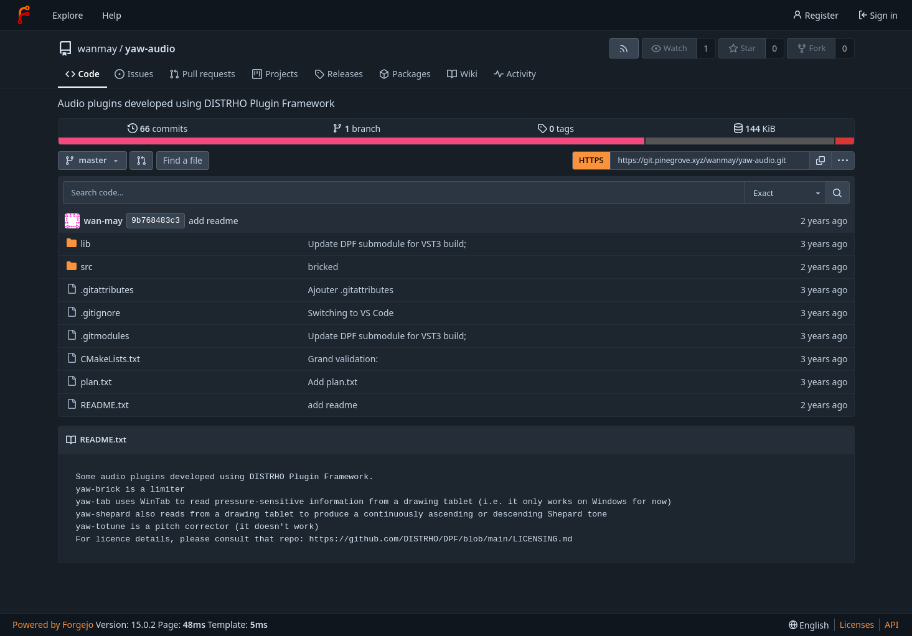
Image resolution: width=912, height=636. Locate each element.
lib (79, 244)
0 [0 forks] (844, 48)
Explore (67, 15)
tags (555, 128)
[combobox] (785, 193)
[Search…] (837, 193)
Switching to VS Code (351, 313)
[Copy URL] (820, 160)
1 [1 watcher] (705, 48)
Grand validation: (343, 359)
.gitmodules (98, 336)
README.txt (98, 405)
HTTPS (591, 160)
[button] (141, 160)
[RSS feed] (624, 48)
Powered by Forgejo (52, 624)
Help (111, 15)
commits (157, 128)
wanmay (98, 48)
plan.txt (89, 382)
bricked (323, 267)
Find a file (182, 160)
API (891, 624)
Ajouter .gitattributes (350, 290)
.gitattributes (100, 290)
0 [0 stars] (774, 48)
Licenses (857, 624)
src (80, 267)
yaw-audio (150, 48)
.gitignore (94, 313)
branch (356, 128)
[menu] (843, 160)
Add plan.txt (333, 382)
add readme (213, 221)
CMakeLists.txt (103, 359)
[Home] (23, 15)
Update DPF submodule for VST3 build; (387, 244)
